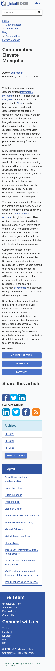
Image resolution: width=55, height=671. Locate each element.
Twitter (6, 628)
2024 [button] (9, 441)
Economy (22, 371)
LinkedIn (6, 635)
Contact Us (8, 615)
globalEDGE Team (11, 603)
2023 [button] (9, 447)
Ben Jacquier (17, 72)
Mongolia (22, 363)
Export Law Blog (13, 488)
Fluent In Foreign (13, 495)
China (20, 103)
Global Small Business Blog (19, 522)
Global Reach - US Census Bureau (22, 515)
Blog (4, 639)
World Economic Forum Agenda (21, 582)
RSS (4, 643)
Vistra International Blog (17, 536)
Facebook (7, 632)
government (20, 287)
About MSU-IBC (10, 607)
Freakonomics (12, 501)
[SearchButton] (39, 13)
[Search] (19, 13)
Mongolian (7, 99)
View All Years (16, 455)
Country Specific (22, 355)
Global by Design (13, 508)
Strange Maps (12, 543)
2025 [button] (9, 434)
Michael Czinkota (14, 529)
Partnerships (9, 611)
